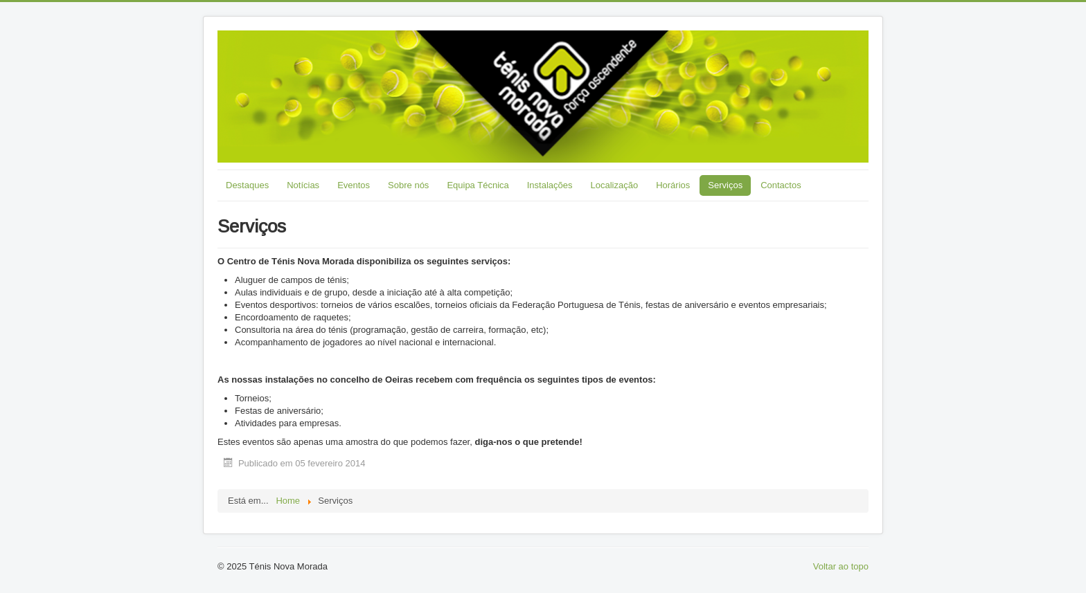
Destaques (247, 185)
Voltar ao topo (841, 566)
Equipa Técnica (477, 185)
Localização (615, 185)
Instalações (550, 185)
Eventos (353, 185)
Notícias (303, 185)
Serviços (725, 185)
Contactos (780, 185)
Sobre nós (408, 185)
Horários (673, 185)
